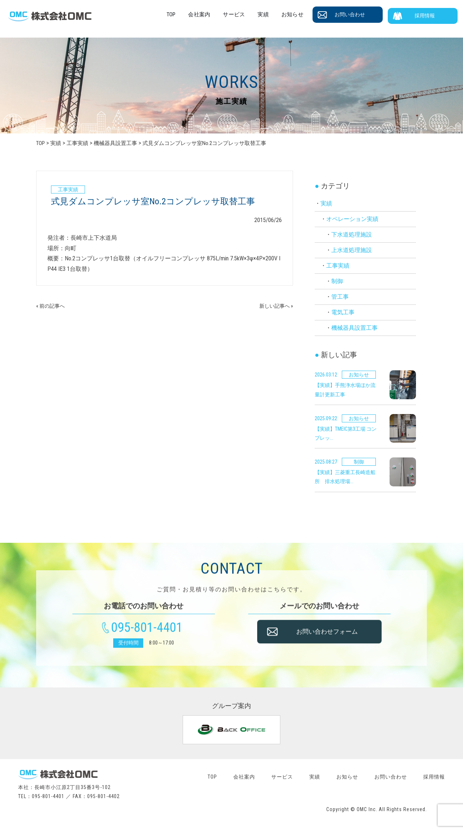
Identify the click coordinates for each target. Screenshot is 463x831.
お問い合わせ (358, 15)
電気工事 (342, 312)
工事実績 (337, 265)
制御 (337, 281)
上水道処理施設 (351, 250)
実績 (277, 14)
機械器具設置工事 (354, 327)
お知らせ (303, 14)
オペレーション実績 (352, 219)
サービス (251, 14)
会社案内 (219, 14)
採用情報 (429, 15)
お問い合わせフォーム (332, 638)
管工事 (340, 296)
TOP (193, 14)
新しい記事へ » (273, 305)
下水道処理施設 (351, 234)
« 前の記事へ (52, 305)
